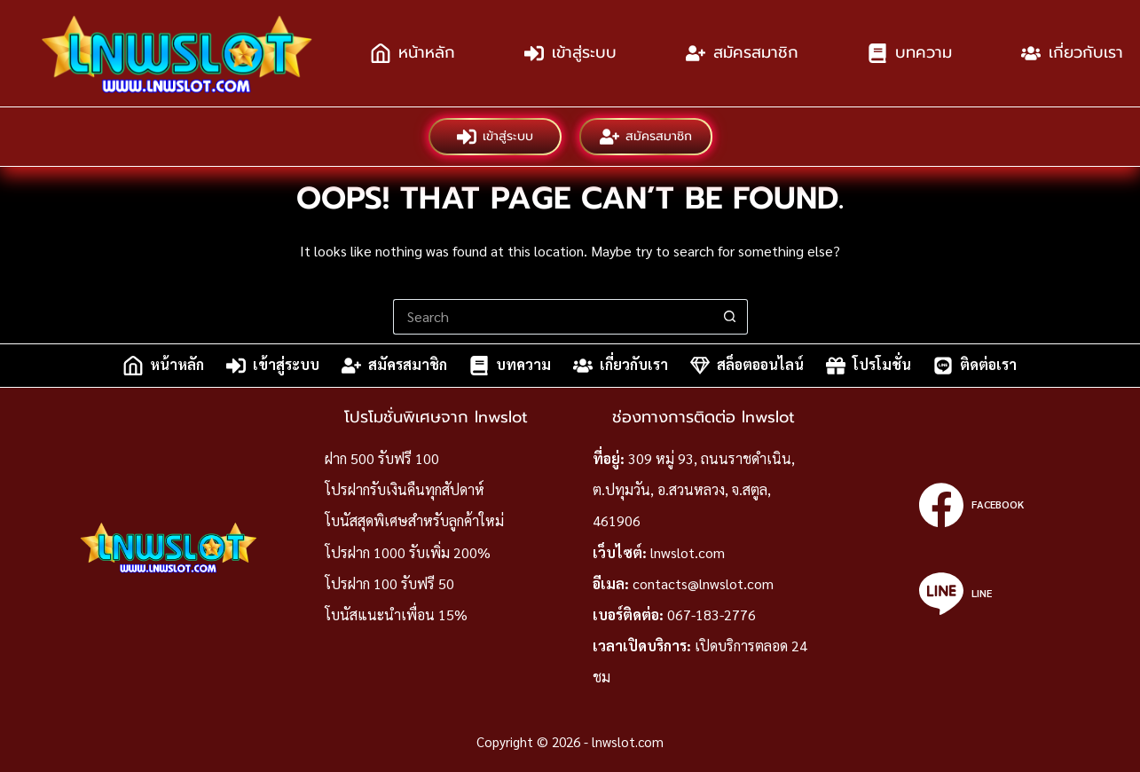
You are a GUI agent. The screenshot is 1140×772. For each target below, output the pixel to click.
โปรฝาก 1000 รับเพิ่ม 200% (408, 552)
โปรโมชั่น (868, 365)
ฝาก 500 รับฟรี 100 (382, 458)
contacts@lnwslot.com (703, 583)
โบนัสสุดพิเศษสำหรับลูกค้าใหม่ (414, 520)
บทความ (910, 52)
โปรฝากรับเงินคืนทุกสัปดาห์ (404, 489)
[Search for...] (552, 317)
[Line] (971, 593)
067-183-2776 (711, 614)
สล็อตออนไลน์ (747, 365)
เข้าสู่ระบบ (570, 52)
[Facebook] (971, 505)
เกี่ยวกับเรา (620, 365)
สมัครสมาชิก (742, 52)
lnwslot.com (687, 552)
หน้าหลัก (413, 52)
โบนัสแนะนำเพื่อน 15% (396, 614)
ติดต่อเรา (975, 365)
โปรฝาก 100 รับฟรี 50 (389, 583)
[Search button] (730, 317)
